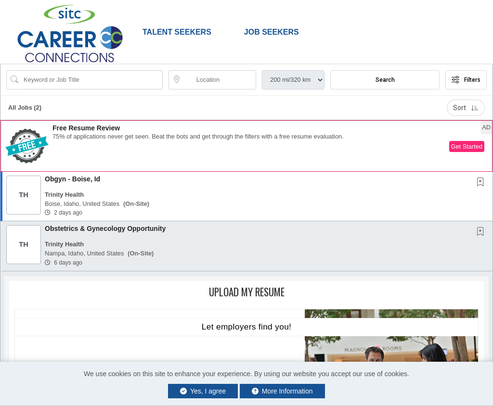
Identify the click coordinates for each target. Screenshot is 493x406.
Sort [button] (466, 108)
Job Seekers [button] (271, 32)
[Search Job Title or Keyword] (91, 79)
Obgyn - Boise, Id (72, 179)
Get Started (466, 146)
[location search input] (219, 79)
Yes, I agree (203, 391)
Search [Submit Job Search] (385, 79)
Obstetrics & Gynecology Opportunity (105, 228)
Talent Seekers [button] (177, 32)
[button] (246, 146)
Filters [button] (466, 80)
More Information (282, 391)
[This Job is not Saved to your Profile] (482, 183)
